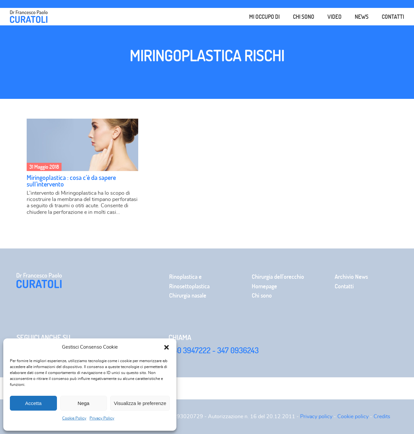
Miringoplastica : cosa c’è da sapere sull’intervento (71, 180)
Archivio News (351, 276)
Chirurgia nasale (187, 295)
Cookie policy (353, 416)
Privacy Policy (102, 418)
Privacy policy (316, 416)
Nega (84, 403)
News (362, 16)
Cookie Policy (74, 418)
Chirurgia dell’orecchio (278, 276)
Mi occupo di (264, 16)
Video (334, 16)
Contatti (393, 16)
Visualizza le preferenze (140, 403)
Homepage (264, 286)
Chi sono (303, 16)
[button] (166, 347)
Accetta (33, 403)
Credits (382, 416)
